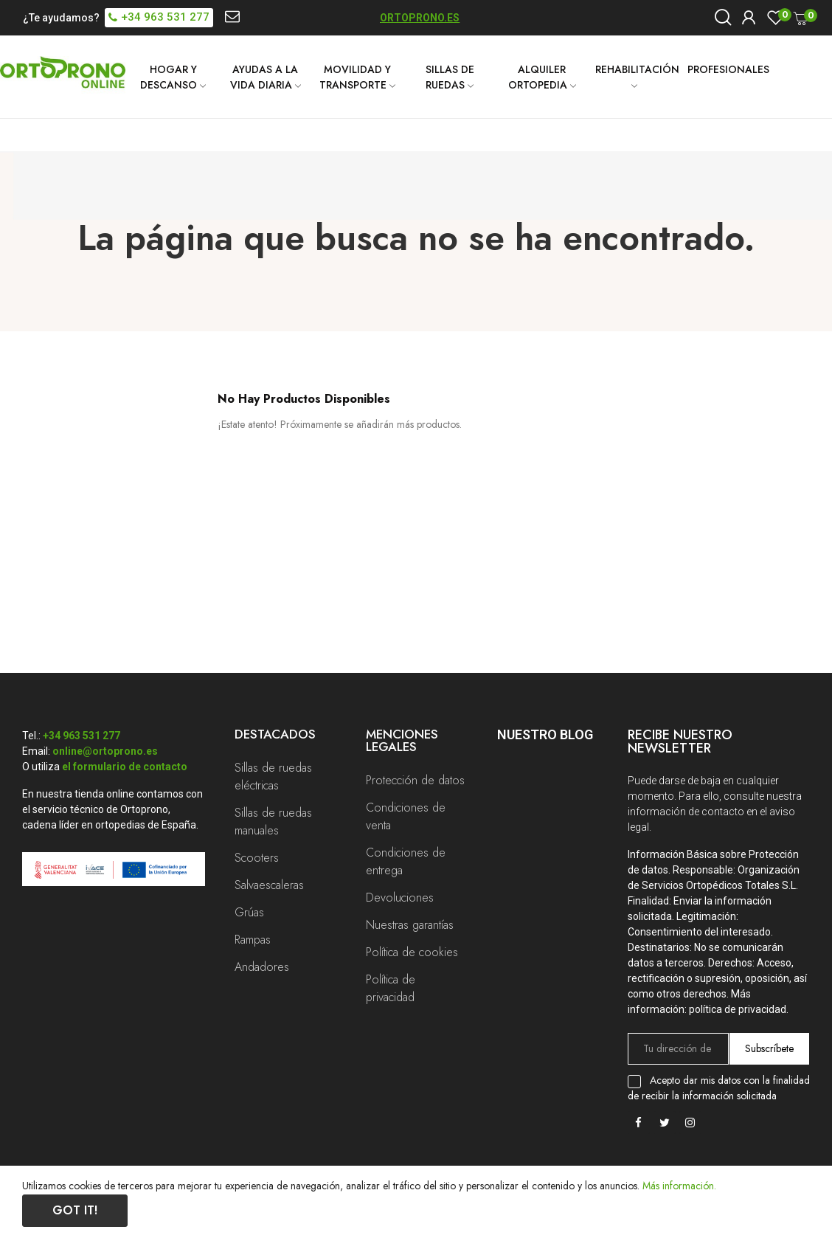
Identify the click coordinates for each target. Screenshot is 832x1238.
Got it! (74, 1210)
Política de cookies (412, 952)
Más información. (679, 1185)
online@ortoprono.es (105, 751)
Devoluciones (400, 897)
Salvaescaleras (269, 884)
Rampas (253, 939)
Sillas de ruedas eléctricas (273, 776)
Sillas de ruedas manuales (273, 821)
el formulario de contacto (124, 766)
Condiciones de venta (406, 816)
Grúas (249, 912)
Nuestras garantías (410, 924)
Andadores (262, 966)
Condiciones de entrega (406, 861)
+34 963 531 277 (81, 735)
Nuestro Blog (545, 734)
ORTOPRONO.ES (420, 18)
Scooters (257, 857)
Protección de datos (415, 780)
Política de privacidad (390, 988)
